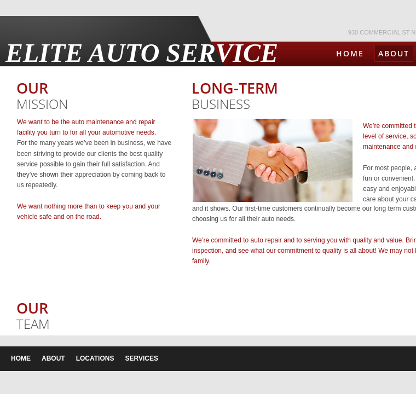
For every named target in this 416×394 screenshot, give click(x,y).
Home (350, 53)
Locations (95, 358)
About (393, 53)
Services (141, 358)
